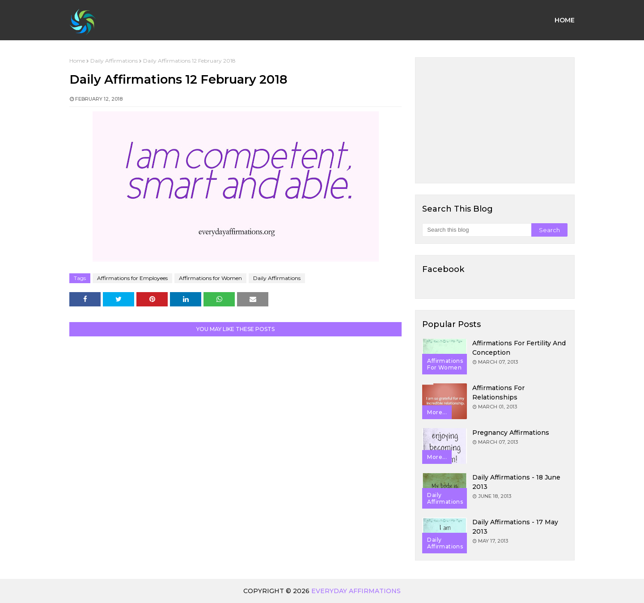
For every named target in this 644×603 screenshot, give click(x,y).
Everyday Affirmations (356, 591)
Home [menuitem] (565, 20)
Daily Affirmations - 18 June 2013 (516, 482)
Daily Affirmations (114, 60)
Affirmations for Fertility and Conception (519, 348)
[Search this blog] (476, 230)
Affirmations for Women (210, 278)
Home (77, 60)
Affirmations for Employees (132, 278)
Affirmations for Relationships (498, 392)
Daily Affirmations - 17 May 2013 (515, 526)
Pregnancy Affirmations (510, 433)
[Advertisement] (495, 120)
